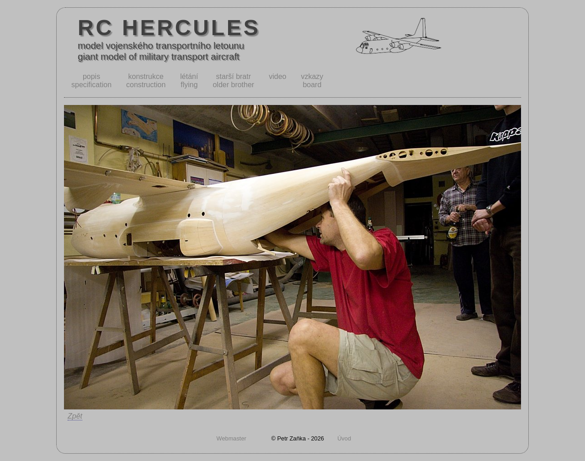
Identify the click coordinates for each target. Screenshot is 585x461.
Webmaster (231, 438)
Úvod (344, 438)
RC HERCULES (169, 28)
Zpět (75, 416)
